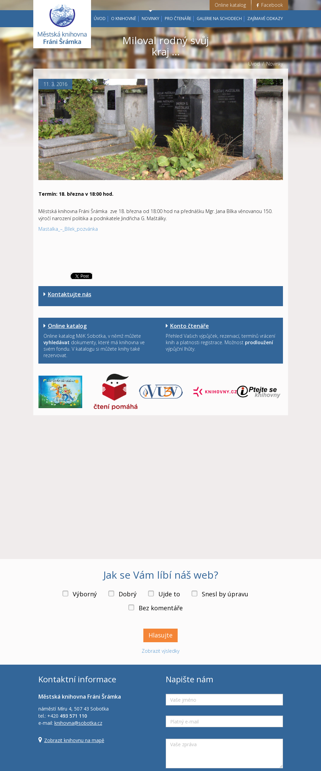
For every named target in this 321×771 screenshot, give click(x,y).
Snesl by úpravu (225, 594)
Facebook (269, 5)
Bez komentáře (161, 608)
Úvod (100, 18)
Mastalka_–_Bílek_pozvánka (68, 229)
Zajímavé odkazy (265, 18)
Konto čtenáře (189, 326)
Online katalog (230, 5)
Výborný (85, 594)
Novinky (150, 18)
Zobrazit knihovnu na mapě (74, 740)
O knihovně (123, 18)
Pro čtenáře (178, 18)
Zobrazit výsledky (160, 651)
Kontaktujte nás (69, 294)
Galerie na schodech (219, 18)
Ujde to (169, 594)
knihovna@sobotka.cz (78, 723)
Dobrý (128, 594)
